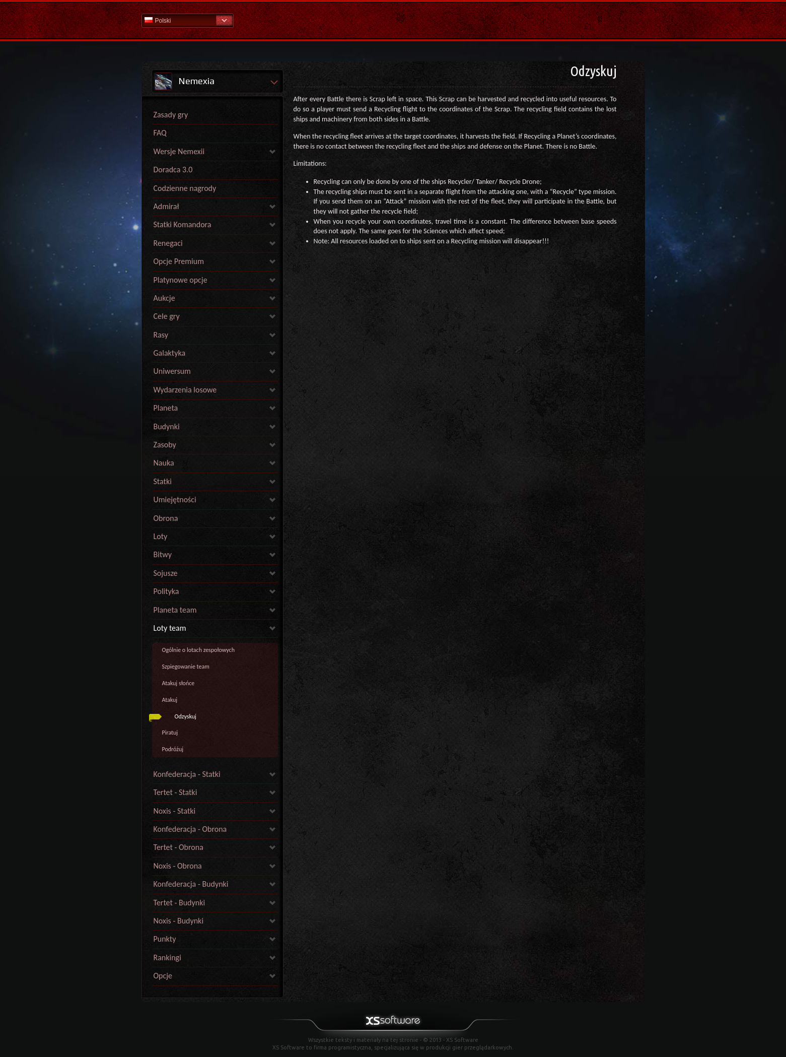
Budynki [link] (167, 426)
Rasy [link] (161, 335)
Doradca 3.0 (173, 169)
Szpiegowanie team (185, 666)
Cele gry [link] (167, 316)
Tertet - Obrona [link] (178, 847)
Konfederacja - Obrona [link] (190, 829)
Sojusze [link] (166, 573)
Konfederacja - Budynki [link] (191, 884)
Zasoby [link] (165, 444)
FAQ (160, 133)
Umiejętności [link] (175, 499)
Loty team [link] (170, 628)
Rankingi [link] (167, 957)
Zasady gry (171, 114)
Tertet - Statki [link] (175, 792)
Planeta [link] (166, 408)
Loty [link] (161, 536)
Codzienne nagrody (185, 188)
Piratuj (170, 732)
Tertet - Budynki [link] (179, 902)
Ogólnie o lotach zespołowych (198, 649)
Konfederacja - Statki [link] (187, 774)
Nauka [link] (164, 463)
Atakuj (170, 699)
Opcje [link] (163, 975)
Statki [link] (163, 481)
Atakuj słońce (178, 683)
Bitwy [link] (163, 554)
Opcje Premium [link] (179, 261)
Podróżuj (173, 749)
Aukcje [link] (164, 298)
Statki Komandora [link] (182, 224)
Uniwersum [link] (172, 371)
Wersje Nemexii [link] (179, 151)
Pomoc (393, 20)
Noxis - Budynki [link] (179, 921)
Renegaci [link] (168, 243)
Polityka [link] (166, 591)
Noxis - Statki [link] (175, 811)
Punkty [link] (165, 939)
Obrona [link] (166, 518)
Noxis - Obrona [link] (178, 866)
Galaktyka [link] (170, 353)
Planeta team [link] (175, 610)
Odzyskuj (185, 716)
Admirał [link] (166, 206)
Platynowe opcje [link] (180, 280)
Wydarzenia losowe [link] (185, 389)
